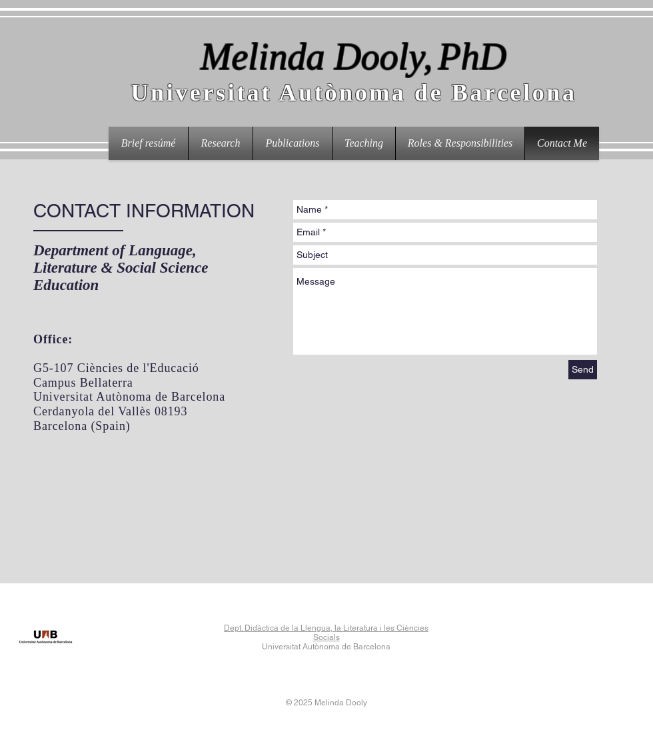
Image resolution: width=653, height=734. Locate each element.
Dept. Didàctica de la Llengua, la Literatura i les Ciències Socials (326, 632)
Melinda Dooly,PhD (353, 56)
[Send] (582, 369)
